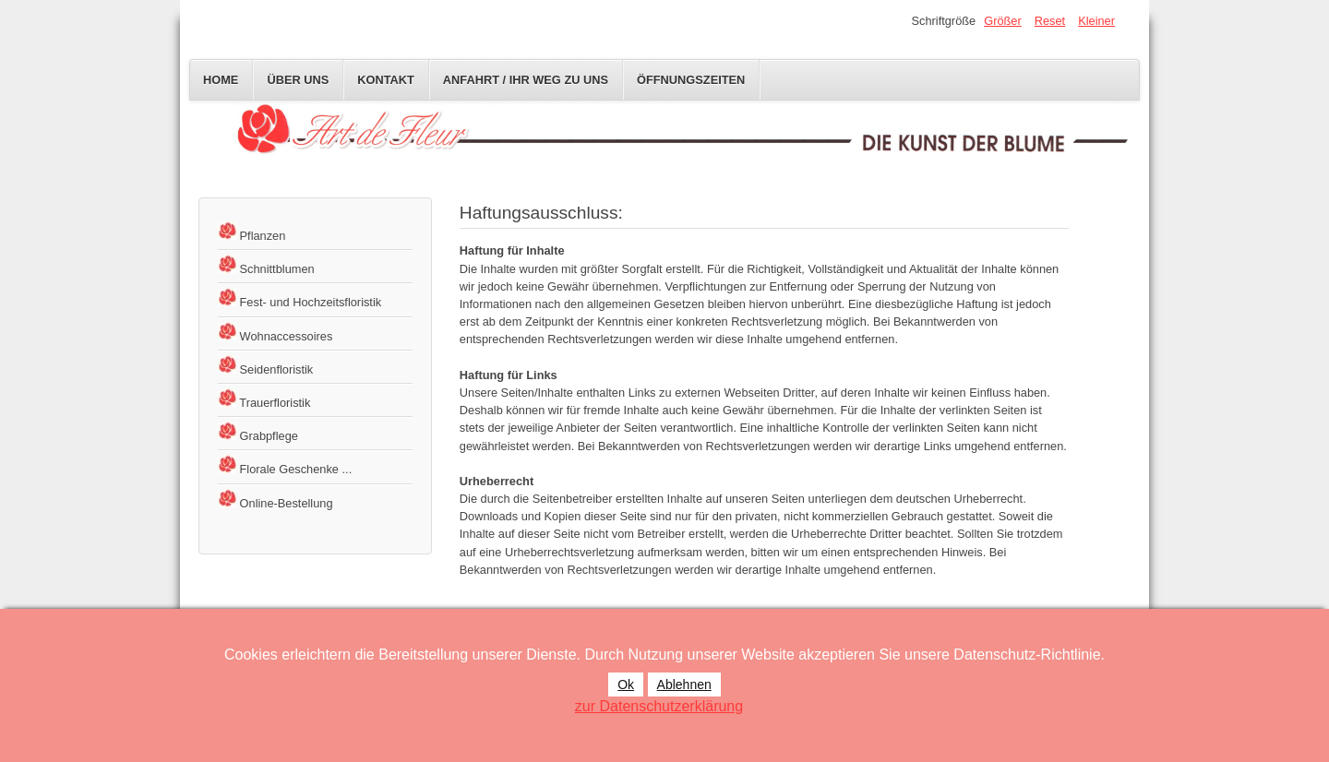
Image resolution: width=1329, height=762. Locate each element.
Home (220, 80)
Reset (1050, 21)
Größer (1003, 21)
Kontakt (385, 80)
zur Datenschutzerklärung (659, 706)
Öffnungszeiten (691, 80)
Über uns (298, 80)
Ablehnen (684, 684)
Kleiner (1096, 21)
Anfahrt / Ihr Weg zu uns (525, 80)
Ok (625, 684)
